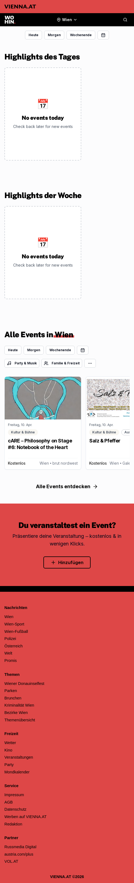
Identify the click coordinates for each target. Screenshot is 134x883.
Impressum (14, 795)
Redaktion (13, 824)
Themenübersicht (19, 720)
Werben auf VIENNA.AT (25, 817)
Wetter (10, 743)
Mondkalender (17, 772)
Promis (10, 660)
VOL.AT (11, 861)
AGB (8, 802)
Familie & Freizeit (62, 363)
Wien (8, 617)
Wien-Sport (14, 624)
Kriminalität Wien (19, 705)
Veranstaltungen (18, 757)
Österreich (13, 646)
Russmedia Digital (20, 847)
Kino (8, 750)
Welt (8, 653)
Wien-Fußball (16, 631)
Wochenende (81, 35)
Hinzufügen (67, 562)
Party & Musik (22, 363)
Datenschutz (15, 809)
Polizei (10, 638)
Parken (10, 690)
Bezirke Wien (16, 712)
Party (9, 764)
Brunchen (12, 698)
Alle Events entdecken (67, 486)
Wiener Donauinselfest (24, 683)
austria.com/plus (18, 854)
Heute (33, 35)
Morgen (54, 35)
